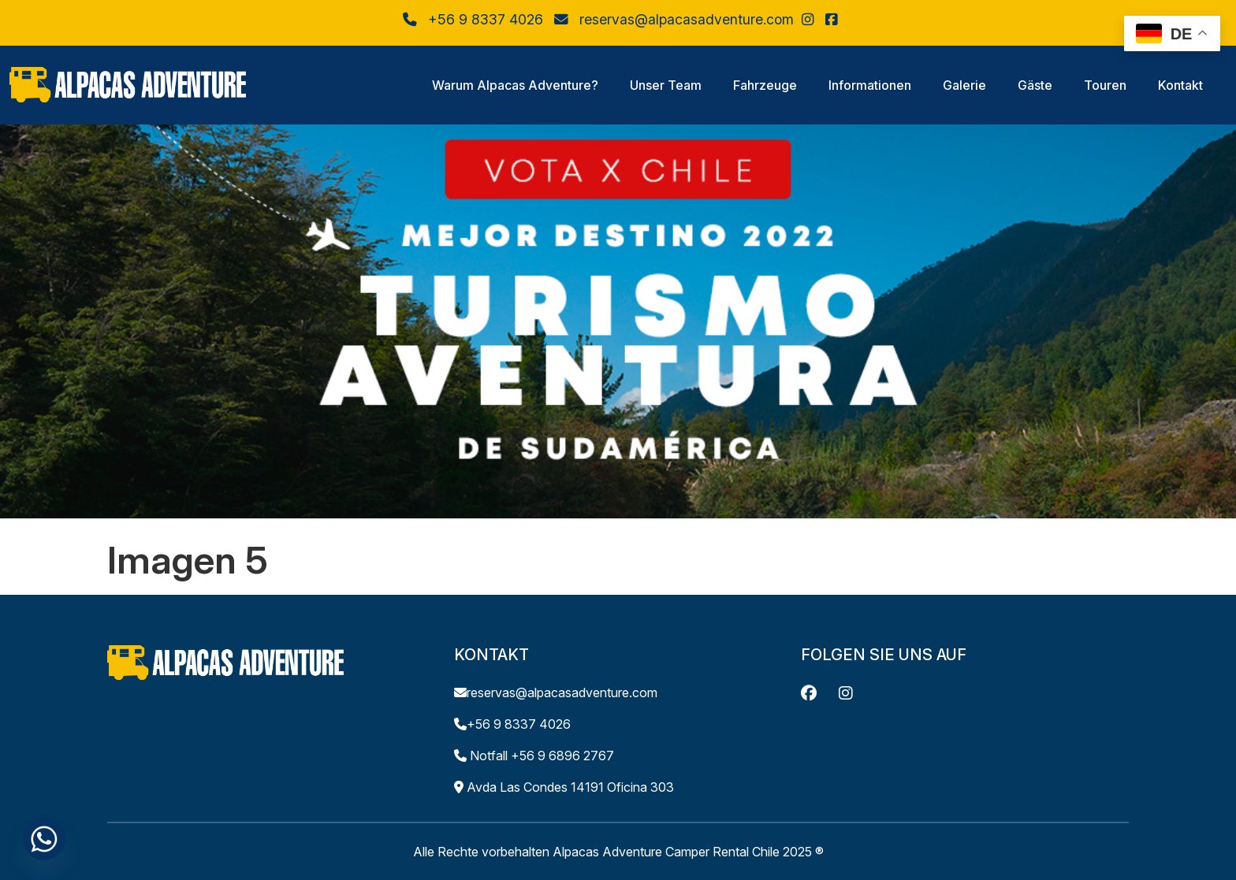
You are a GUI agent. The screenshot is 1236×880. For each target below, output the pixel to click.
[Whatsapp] (44, 839)
